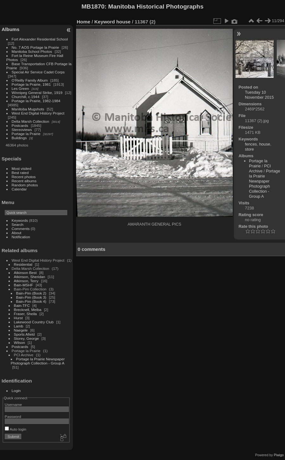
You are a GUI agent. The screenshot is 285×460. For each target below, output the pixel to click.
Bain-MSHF (23, 285)
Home (83, 21)
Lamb (18, 326)
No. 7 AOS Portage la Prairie (35, 47)
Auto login (15, 429)
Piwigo (279, 455)
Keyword (104, 21)
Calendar (19, 189)
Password (13, 416)
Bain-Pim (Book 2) (31, 293)
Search (17, 224)
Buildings (19, 138)
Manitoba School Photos (32, 51)
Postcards (20, 125)
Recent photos (24, 177)
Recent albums (24, 181)
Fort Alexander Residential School (40, 39)
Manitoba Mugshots (28, 109)
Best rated (20, 173)
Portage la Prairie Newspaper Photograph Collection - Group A (38, 361)
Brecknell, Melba (28, 310)
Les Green (20, 88)
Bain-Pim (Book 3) (31, 297)
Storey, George (26, 338)
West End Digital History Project (38, 113)
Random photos (25, 185)
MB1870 (93, 6)
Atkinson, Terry (26, 281)
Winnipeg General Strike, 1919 (37, 92)
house (123, 21)
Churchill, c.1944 (26, 97)
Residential (23, 264)
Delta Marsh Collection (30, 121)
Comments (21, 229)
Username (13, 404)
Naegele (21, 330)
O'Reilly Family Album (30, 80)
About (17, 233)
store (249, 149)
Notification (21, 237)
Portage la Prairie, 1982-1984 (36, 101)
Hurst (18, 318)
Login (16, 391)
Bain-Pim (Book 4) (31, 301)
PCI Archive (260, 168)
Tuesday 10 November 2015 (259, 95)
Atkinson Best (25, 272)
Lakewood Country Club (34, 322)
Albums (10, 29)
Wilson (19, 342)
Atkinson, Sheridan (29, 277)
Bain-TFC (22, 305)
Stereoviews (22, 129)
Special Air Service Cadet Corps (38, 72)
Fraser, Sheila (25, 314)
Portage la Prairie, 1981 (31, 84)
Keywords (20, 220)
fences (251, 144)
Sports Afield (24, 334)
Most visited (21, 168)
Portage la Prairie (26, 134)
